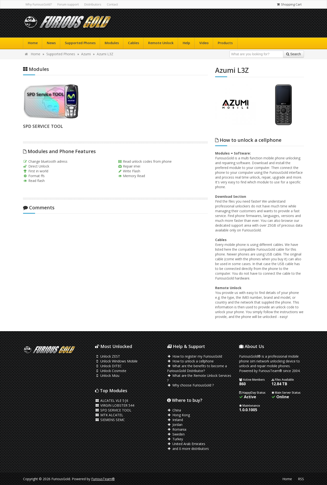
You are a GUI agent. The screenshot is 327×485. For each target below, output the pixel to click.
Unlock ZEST (107, 356)
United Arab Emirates (186, 443)
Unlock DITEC (108, 366)
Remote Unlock (161, 43)
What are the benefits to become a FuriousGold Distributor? (197, 368)
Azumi (86, 54)
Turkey (175, 439)
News (51, 43)
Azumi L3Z (105, 54)
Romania (176, 429)
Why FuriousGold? (38, 4)
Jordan (174, 424)
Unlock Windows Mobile (116, 361)
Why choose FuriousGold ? (190, 385)
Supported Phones (80, 43)
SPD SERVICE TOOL (43, 126)
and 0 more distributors (188, 448)
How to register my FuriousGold (194, 356)
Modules (112, 43)
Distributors (92, 4)
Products (225, 43)
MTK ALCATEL (109, 415)
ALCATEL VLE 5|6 (111, 400)
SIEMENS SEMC (110, 419)
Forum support (68, 4)
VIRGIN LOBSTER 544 (114, 405)
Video (204, 43)
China (174, 410)
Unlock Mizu (107, 375)
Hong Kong (178, 415)
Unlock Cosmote (110, 370)
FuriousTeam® (103, 479)
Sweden (176, 434)
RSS (301, 479)
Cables (133, 43)
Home (33, 43)
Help (186, 43)
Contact (112, 4)
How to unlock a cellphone (190, 361)
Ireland (175, 419)
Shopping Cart (289, 4)
